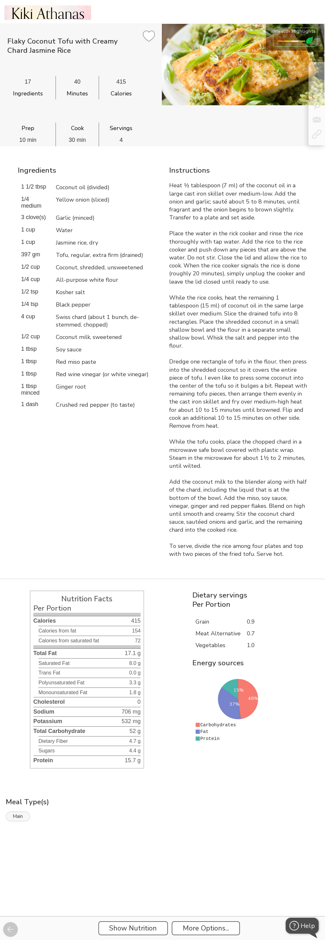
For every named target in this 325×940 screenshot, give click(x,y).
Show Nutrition (133, 928)
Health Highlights (295, 31)
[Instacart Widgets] (162, 894)
